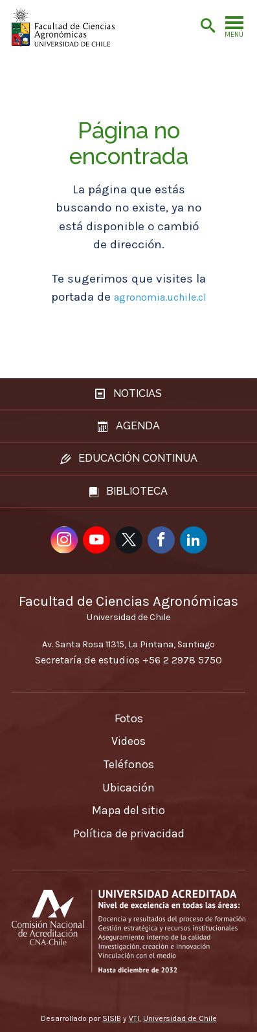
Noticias (128, 393)
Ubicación (128, 787)
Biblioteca (128, 491)
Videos (128, 741)
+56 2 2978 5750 (182, 660)
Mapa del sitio (128, 810)
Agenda (129, 426)
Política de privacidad (128, 833)
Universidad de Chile (180, 1018)
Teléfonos (129, 764)
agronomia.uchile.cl (160, 297)
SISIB (111, 1018)
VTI (134, 1018)
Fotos (129, 718)
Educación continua (128, 458)
